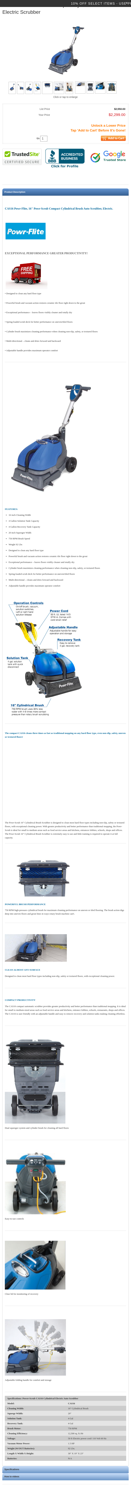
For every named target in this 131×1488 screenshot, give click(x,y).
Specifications (11, 1469)
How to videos (11, 1476)
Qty (38, 138)
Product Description (14, 192)
